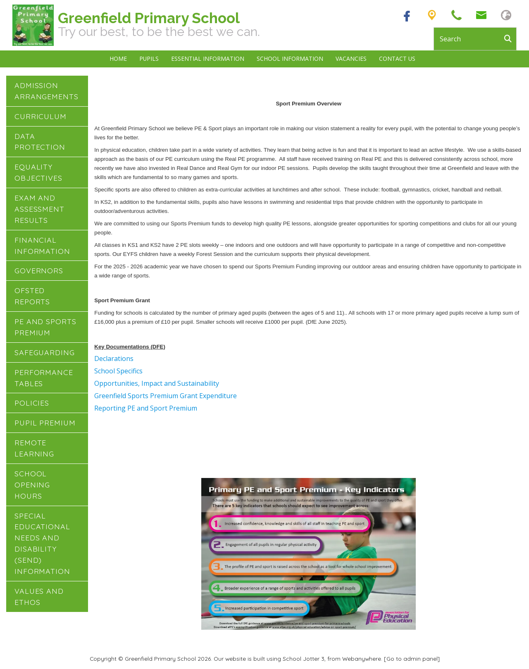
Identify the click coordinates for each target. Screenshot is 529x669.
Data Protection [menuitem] (39, 141)
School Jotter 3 (303, 658)
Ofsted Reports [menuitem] (32, 296)
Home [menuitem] (118, 58)
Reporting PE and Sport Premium (145, 408)
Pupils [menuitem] (149, 58)
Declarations (113, 358)
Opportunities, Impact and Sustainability (156, 383)
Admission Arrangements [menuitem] (46, 91)
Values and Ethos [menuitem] (39, 596)
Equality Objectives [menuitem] (38, 172)
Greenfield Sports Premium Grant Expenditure (165, 395)
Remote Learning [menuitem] (34, 448)
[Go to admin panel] (412, 658)
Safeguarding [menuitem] (44, 352)
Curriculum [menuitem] (40, 116)
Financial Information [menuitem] (42, 245)
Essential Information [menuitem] (207, 58)
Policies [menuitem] (31, 402)
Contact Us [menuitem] (397, 58)
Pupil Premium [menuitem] (45, 422)
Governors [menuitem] (38, 270)
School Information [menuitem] (290, 58)
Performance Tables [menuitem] (43, 378)
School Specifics (118, 370)
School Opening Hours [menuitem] (32, 484)
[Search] (510, 38)
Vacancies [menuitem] (351, 58)
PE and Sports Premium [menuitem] (45, 327)
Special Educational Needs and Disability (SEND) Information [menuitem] (42, 543)
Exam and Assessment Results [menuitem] (39, 209)
